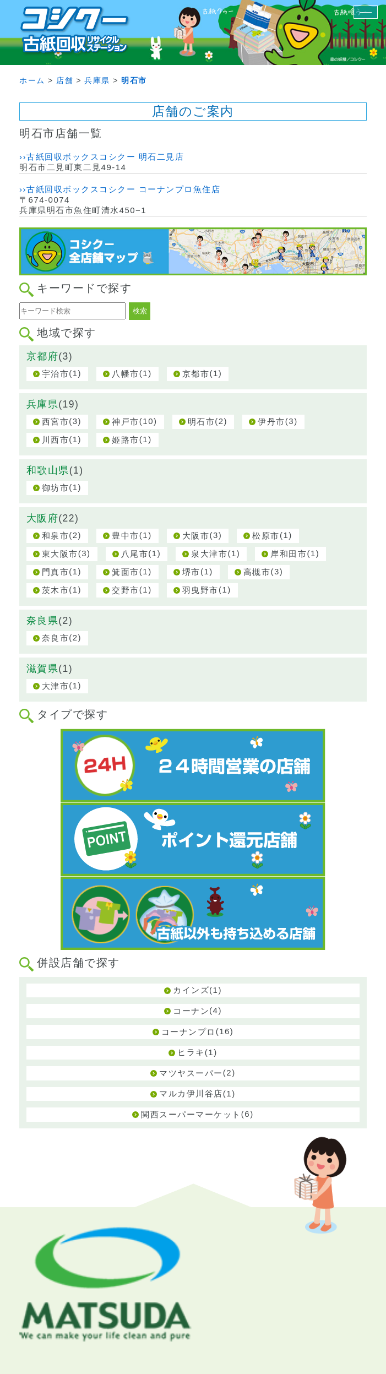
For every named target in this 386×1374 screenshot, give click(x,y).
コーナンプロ (188, 1031)
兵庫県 (42, 404)
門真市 (55, 572)
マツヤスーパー (191, 1073)
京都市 (196, 373)
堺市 (191, 572)
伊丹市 (271, 421)
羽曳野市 (200, 590)
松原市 (266, 535)
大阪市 (196, 535)
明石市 (201, 421)
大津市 (55, 686)
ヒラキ (191, 1052)
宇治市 (55, 373)
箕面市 (125, 572)
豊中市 (125, 535)
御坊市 (55, 487)
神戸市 (125, 421)
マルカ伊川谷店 (191, 1093)
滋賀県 (42, 668)
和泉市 (55, 535)
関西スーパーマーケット (191, 1114)
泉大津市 (209, 553)
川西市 (55, 439)
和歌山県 (47, 470)
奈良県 (42, 620)
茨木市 (55, 590)
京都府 (42, 356)
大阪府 (42, 518)
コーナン (191, 1010)
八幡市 (125, 373)
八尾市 (135, 553)
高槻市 (257, 572)
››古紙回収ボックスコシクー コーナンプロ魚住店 (119, 189)
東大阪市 (60, 553)
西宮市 (55, 421)
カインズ (191, 990)
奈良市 (55, 638)
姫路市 (125, 439)
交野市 (125, 590)
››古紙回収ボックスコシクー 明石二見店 (101, 156)
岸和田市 (288, 553)
